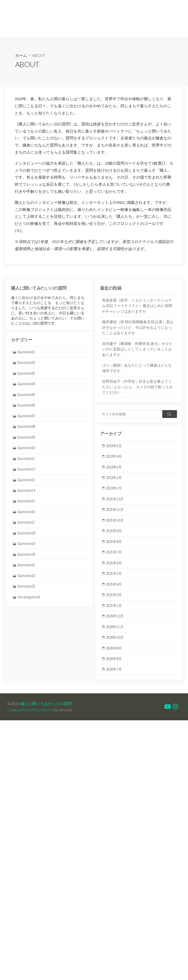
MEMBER (30, 31)
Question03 (26, 375)
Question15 (26, 503)
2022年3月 (114, 467)
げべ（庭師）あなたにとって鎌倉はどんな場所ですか (137, 368)
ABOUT (11, 31)
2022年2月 (114, 478)
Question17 (26, 524)
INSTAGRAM (71, 31)
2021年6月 (114, 563)
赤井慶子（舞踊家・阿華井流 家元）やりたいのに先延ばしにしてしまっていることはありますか (137, 349)
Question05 (26, 396)
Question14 (26, 492)
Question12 (26, 471)
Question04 (26, 385)
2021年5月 (114, 574)
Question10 (26, 449)
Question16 (26, 513)
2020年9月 (114, 649)
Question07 (26, 417)
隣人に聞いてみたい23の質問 (46, 704)
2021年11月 (115, 510)
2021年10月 (115, 520)
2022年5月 (114, 446)
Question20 (26, 556)
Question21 (26, 567)
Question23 (26, 588)
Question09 (26, 439)
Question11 (26, 460)
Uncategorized (29, 599)
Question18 (26, 535)
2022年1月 (114, 489)
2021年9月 (114, 531)
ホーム (21, 55)
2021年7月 (114, 553)
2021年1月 (114, 606)
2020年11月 (115, 627)
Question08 (26, 428)
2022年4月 (114, 456)
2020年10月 (115, 638)
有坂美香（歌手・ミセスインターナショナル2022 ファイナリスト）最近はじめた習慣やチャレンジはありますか (137, 306)
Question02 (26, 364)
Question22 (26, 578)
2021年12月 (115, 499)
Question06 (26, 407)
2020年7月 (114, 670)
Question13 (26, 481)
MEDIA (49, 31)
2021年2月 (114, 595)
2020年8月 (114, 659)
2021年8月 (114, 542)
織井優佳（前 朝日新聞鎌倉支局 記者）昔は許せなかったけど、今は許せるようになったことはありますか (137, 327)
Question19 (26, 545)
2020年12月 (115, 616)
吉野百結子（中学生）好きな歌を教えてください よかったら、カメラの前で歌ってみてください (137, 387)
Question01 (26, 353)
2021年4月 (114, 585)
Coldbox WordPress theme (30, 711)
